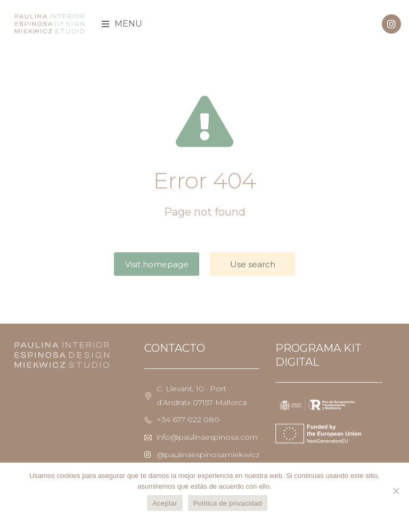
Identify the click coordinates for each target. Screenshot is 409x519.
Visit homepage (157, 264)
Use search (252, 264)
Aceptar (164, 503)
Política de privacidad (227, 503)
